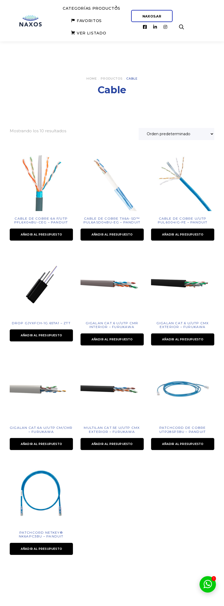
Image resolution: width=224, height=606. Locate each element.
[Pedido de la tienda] (176, 134)
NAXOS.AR (151, 16)
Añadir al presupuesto (41, 234)
